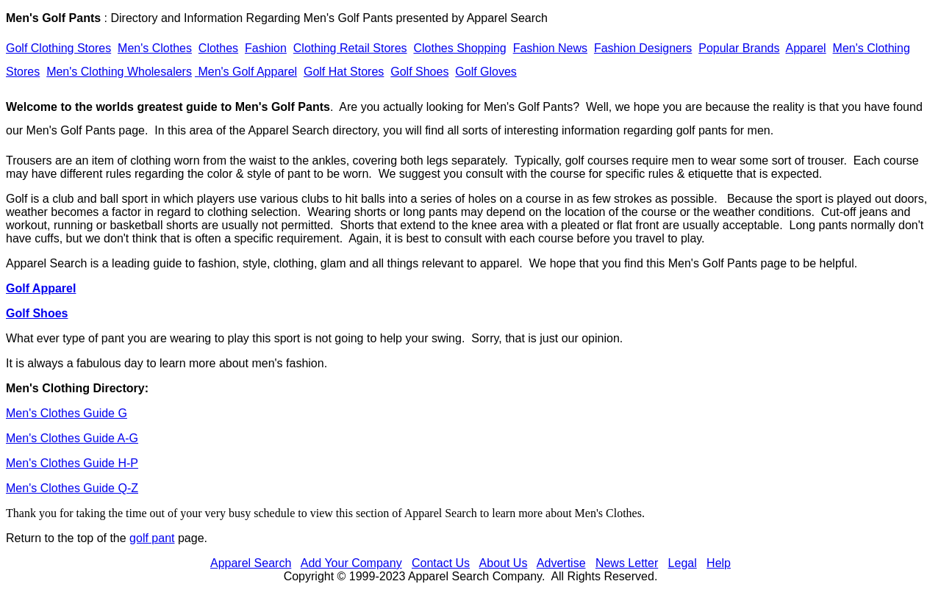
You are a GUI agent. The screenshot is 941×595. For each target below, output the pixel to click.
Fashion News (550, 48)
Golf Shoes (419, 71)
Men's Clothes (155, 48)
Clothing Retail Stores (350, 48)
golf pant (151, 538)
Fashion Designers (643, 48)
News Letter (626, 563)
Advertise (561, 563)
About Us (503, 563)
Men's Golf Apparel (246, 71)
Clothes (218, 48)
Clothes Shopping (459, 48)
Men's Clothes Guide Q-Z (72, 488)
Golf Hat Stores (344, 71)
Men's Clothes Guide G (66, 413)
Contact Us (441, 563)
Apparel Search (507, 18)
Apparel (806, 48)
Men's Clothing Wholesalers (119, 71)
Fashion (266, 48)
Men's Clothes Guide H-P (72, 463)
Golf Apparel (41, 288)
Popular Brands (738, 48)
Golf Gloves (486, 71)
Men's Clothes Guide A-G (72, 438)
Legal (682, 563)
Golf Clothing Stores (58, 48)
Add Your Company (351, 563)
